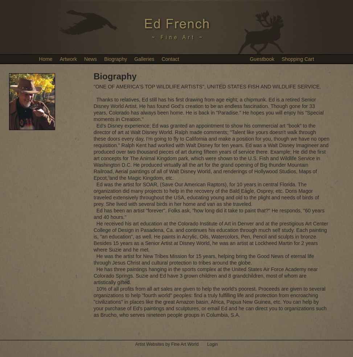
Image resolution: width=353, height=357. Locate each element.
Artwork (68, 59)
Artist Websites (149, 344)
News (90, 59)
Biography (115, 59)
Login (212, 344)
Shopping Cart (298, 59)
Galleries (144, 59)
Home (45, 59)
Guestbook (262, 59)
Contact (170, 59)
